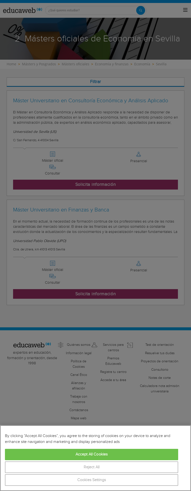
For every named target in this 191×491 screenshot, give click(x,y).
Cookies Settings (91, 480)
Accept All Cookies (92, 454)
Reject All (92, 467)
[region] (95, 458)
